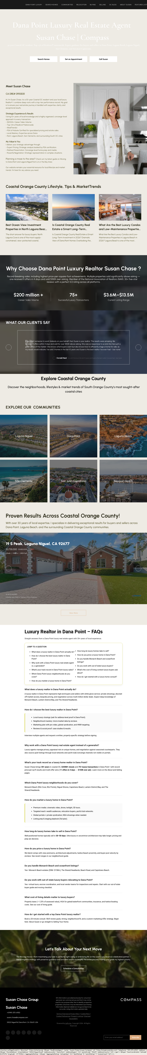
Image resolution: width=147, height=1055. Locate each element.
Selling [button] (103, 5)
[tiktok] (39, 1032)
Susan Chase (16, 100)
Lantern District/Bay (46, 700)
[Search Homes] (43, 59)
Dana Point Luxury (35, 5)
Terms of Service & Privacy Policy (68, 1014)
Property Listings (77, 1016)
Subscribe (135, 1037)
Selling (119, 770)
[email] (117, 1037)
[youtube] (34, 1032)
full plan (63, 819)
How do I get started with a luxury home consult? (97, 677)
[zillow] (18, 1032)
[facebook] (8, 1032)
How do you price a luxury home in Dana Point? (96, 655)
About (110, 770)
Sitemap (87, 1016)
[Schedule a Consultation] (73, 968)
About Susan (34, 922)
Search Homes (52, 5)
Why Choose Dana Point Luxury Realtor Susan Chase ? (73, 268)
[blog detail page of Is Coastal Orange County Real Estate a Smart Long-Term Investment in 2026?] (73, 218)
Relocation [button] (82, 5)
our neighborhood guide (58, 856)
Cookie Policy (85, 1014)
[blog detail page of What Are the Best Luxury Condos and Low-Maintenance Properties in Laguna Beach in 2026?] (120, 218)
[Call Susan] (103, 59)
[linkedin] (13, 1032)
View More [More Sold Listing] (73, 613)
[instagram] (29, 1032)
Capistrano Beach (76, 787)
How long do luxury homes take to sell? (93, 651)
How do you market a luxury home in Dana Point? (52, 681)
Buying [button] (94, 5)
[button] (14, 4)
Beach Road (85, 870)
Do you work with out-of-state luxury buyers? (95, 666)
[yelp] (24, 1032)
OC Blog (113, 5)
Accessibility (73, 1019)
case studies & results (62, 728)
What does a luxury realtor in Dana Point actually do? (53, 652)
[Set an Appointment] (73, 59)
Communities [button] (68, 5)
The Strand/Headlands (68, 700)
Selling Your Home (60, 922)
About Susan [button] (126, 5)
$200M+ (10, 122)
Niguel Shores (63, 787)
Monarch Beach (31, 700)
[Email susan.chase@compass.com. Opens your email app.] (17, 1017)
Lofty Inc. (68, 1023)
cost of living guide (44, 905)
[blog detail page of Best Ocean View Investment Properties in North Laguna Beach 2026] (27, 218)
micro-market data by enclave (65, 721)
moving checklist (45, 887)
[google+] (8, 1038)
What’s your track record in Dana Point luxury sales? (53, 670)
